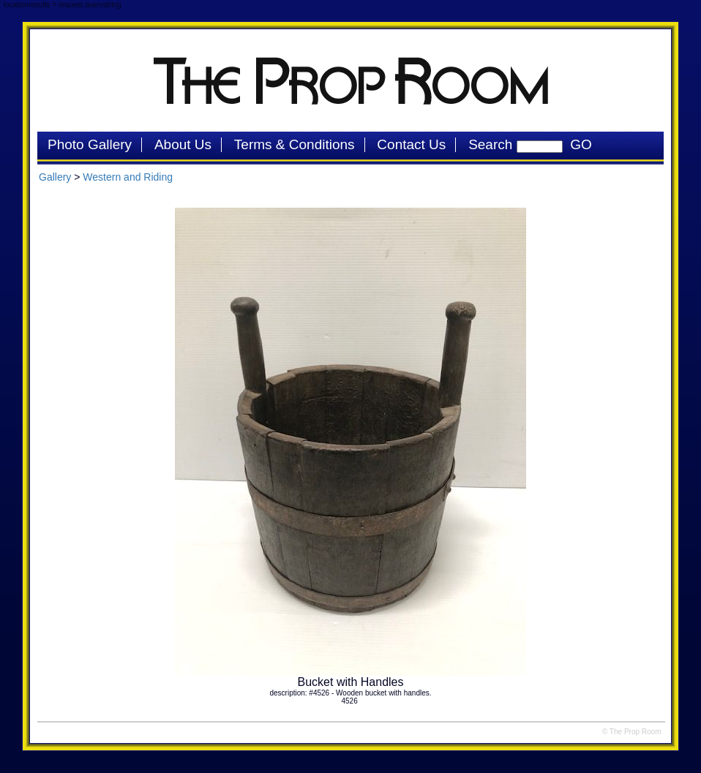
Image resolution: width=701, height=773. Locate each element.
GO (577, 144)
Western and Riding (128, 177)
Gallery (55, 177)
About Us (182, 144)
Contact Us (411, 144)
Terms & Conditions (294, 144)
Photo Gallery (90, 144)
